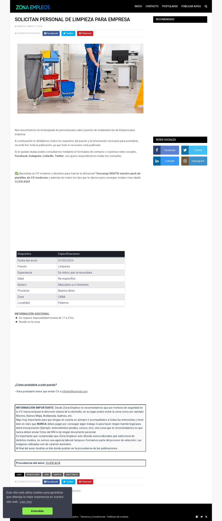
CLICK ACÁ (53, 463)
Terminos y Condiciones (93, 516)
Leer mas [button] (26, 501)
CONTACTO (152, 6)
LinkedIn (48, 156)
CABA (46, 475)
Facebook (21, 156)
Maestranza (72, 475)
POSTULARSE (170, 6)
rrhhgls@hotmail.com (75, 391)
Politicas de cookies (117, 516)
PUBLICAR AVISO (191, 6)
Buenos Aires (33, 475)
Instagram (35, 156)
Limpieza (57, 475)
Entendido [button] (37, 511)
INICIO (138, 6)
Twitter (59, 156)
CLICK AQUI (22, 181)
